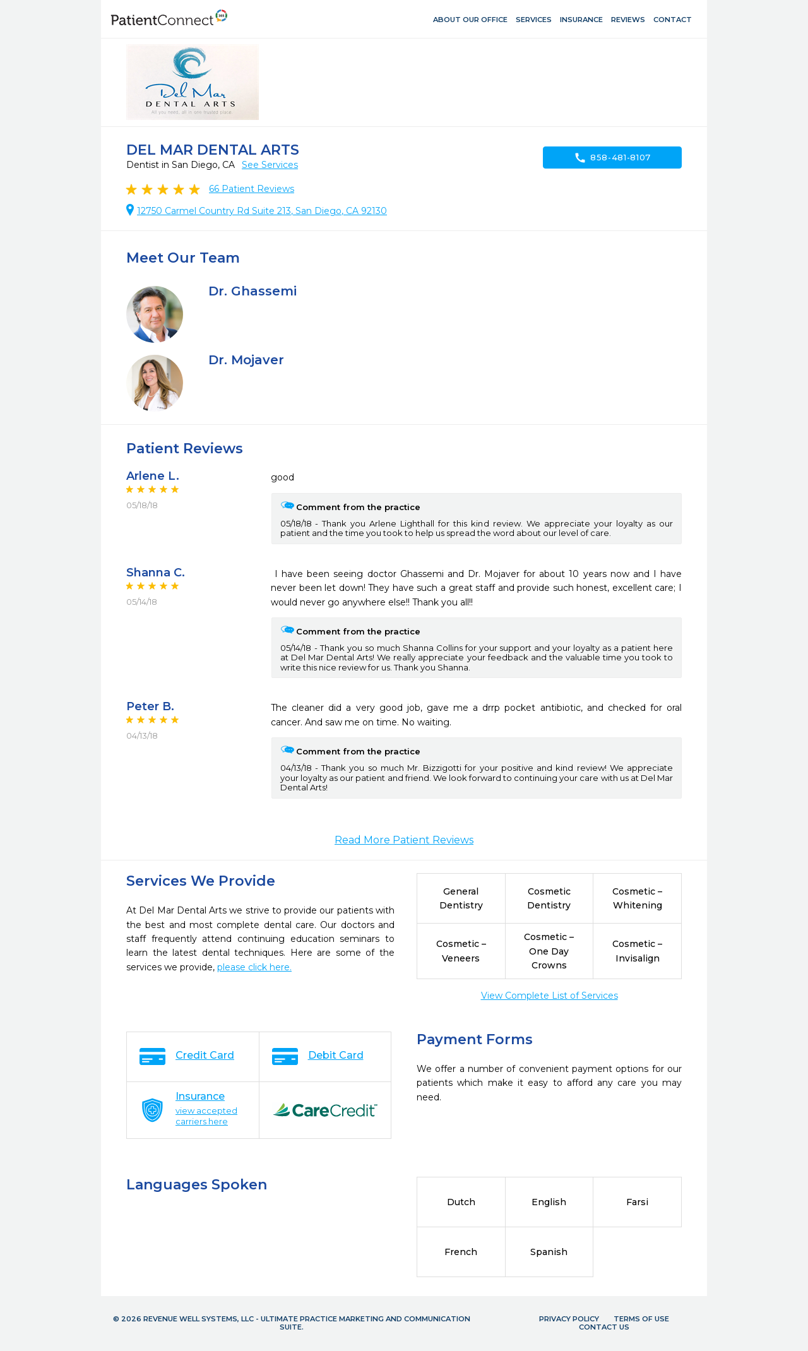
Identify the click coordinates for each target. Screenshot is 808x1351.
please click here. (254, 967)
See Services (270, 164)
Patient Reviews (251, 188)
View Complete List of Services (549, 995)
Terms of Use (641, 1318)
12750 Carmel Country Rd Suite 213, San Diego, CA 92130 (262, 211)
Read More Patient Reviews (404, 840)
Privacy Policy (569, 1318)
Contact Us (604, 1327)
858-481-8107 (612, 158)
